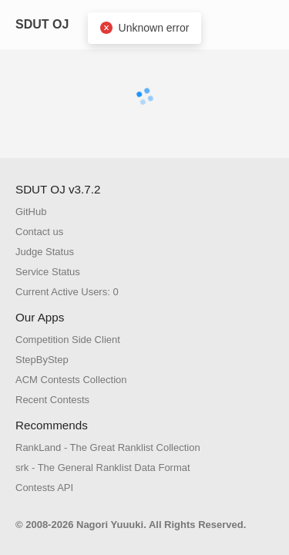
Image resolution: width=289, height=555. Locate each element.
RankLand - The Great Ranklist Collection (107, 447)
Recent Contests (52, 399)
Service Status (47, 272)
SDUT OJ (42, 24)
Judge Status (44, 251)
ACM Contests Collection (71, 379)
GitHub (30, 211)
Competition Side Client (67, 339)
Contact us (39, 231)
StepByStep (42, 359)
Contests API (44, 487)
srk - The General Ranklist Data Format (102, 467)
